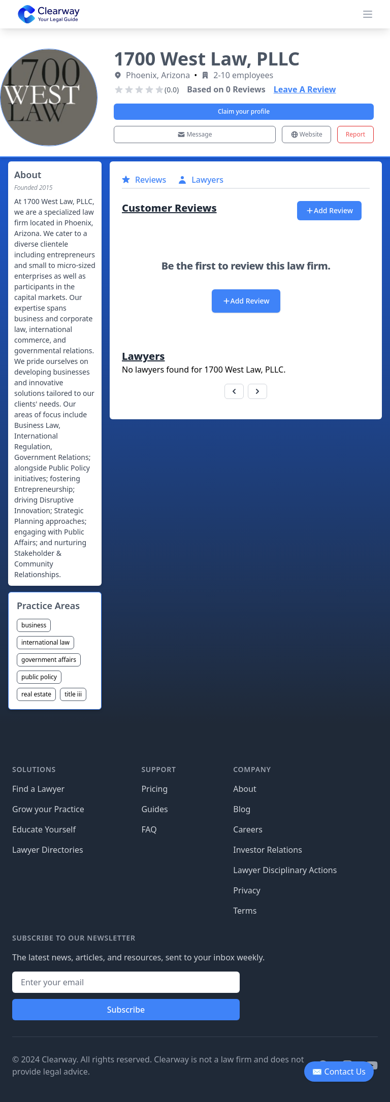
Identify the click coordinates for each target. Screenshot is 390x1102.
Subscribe (126, 1009)
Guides (154, 809)
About (244, 788)
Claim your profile (244, 111)
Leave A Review (305, 89)
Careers (248, 829)
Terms (244, 910)
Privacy (246, 890)
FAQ (148, 829)
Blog (241, 809)
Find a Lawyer (38, 788)
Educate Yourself (44, 829)
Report (355, 134)
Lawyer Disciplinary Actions (285, 870)
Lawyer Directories (47, 849)
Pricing (154, 788)
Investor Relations (267, 849)
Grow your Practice (48, 809)
